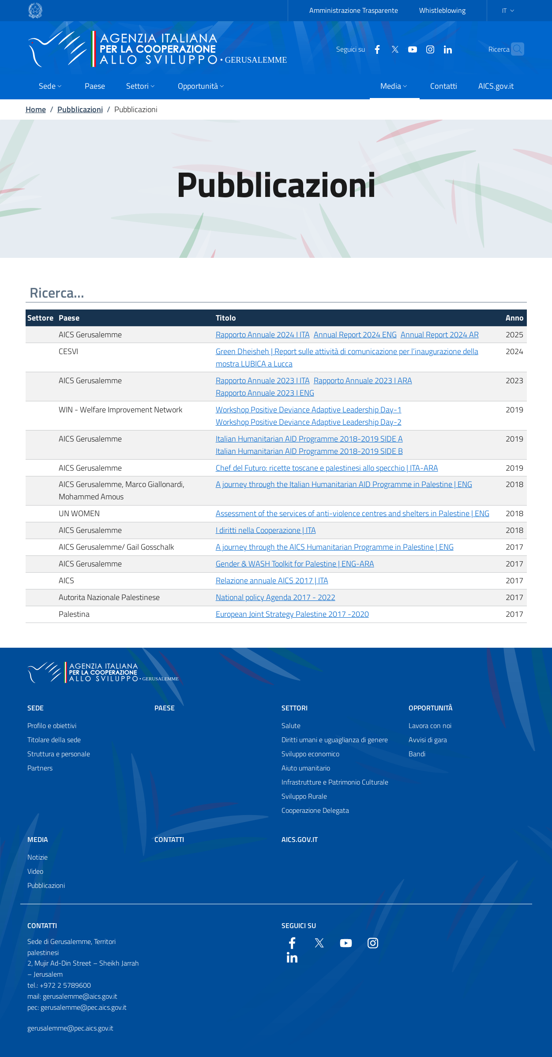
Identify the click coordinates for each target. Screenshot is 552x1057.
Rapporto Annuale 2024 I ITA (263, 334)
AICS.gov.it (300, 839)
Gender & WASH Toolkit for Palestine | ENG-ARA (295, 564)
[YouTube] (395, 48)
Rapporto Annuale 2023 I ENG (265, 393)
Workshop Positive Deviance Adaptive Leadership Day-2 (309, 422)
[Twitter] (378, 48)
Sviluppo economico (310, 753)
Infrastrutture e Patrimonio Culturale (335, 782)
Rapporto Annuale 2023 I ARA (363, 380)
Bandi (417, 753)
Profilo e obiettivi (51, 725)
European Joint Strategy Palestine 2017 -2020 (292, 614)
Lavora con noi (430, 725)
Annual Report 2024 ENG (355, 334)
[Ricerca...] (276, 292)
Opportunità (431, 707)
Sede (35, 707)
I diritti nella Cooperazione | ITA (266, 530)
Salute (291, 725)
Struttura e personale (58, 753)
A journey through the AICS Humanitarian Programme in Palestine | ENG (335, 547)
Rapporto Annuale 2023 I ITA (263, 380)
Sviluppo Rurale (304, 796)
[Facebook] (360, 48)
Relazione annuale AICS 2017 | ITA (272, 580)
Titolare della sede (54, 739)
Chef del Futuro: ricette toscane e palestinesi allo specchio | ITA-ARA (327, 468)
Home (36, 109)
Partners (40, 768)
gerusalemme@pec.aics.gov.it (70, 1028)
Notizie (37, 857)
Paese (164, 707)
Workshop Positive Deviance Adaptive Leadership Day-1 (309, 409)
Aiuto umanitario (306, 768)
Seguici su (299, 925)
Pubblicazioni (80, 109)
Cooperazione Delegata (315, 810)
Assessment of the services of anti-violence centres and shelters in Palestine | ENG (352, 513)
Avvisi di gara (428, 739)
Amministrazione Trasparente (353, 10)
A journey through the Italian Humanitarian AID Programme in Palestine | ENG (344, 484)
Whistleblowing (442, 10)
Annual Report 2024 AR (440, 334)
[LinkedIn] (430, 48)
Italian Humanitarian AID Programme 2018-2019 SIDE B (309, 451)
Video (35, 871)
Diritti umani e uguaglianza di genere (335, 739)
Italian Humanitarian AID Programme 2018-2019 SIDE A (309, 439)
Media (37, 839)
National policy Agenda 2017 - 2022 (275, 597)
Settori (295, 707)
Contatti (169, 839)
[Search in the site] (513, 49)
